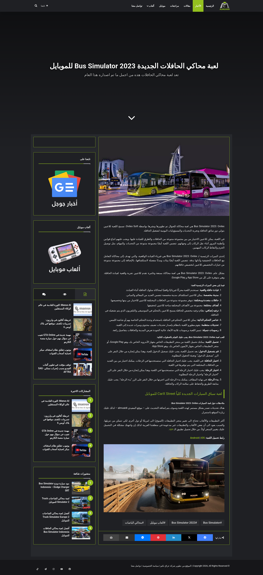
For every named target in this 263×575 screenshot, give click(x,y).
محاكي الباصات (133, 522)
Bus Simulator (211, 522)
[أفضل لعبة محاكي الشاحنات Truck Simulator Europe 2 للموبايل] (81, 521)
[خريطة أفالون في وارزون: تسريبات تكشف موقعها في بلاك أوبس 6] (81, 326)
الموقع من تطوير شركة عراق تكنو (176, 569)
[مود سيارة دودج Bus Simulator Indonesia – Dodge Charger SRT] (81, 491)
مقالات (187, 6)
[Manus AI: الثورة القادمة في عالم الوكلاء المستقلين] (81, 311)
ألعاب (151, 6)
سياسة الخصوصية (151, 569)
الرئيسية (210, 6)
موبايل (162, 6)
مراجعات (174, 6)
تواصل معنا (137, 6)
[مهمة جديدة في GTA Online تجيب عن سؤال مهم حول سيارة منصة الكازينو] (81, 341)
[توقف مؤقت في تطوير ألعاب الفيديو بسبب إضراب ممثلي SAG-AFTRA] (81, 371)
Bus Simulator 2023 (183, 522)
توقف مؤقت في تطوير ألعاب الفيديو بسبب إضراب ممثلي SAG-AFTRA (55, 370)
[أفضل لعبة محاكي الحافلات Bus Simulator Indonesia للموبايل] (81, 536)
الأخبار (198, 6)
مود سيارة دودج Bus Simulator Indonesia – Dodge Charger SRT (54, 490)
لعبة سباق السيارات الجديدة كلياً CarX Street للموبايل (183, 394)
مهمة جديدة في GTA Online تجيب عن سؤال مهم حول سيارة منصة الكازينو (55, 340)
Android (194, 437)
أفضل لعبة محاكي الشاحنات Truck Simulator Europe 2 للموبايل (55, 520)
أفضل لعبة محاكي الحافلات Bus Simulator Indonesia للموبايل (56, 535)
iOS (202, 437)
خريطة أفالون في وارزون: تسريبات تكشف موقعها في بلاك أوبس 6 (56, 325)
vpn (171, 429)
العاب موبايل (157, 522)
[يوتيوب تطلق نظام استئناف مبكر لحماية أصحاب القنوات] (81, 356)
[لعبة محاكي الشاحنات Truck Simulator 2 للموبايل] (81, 506)
